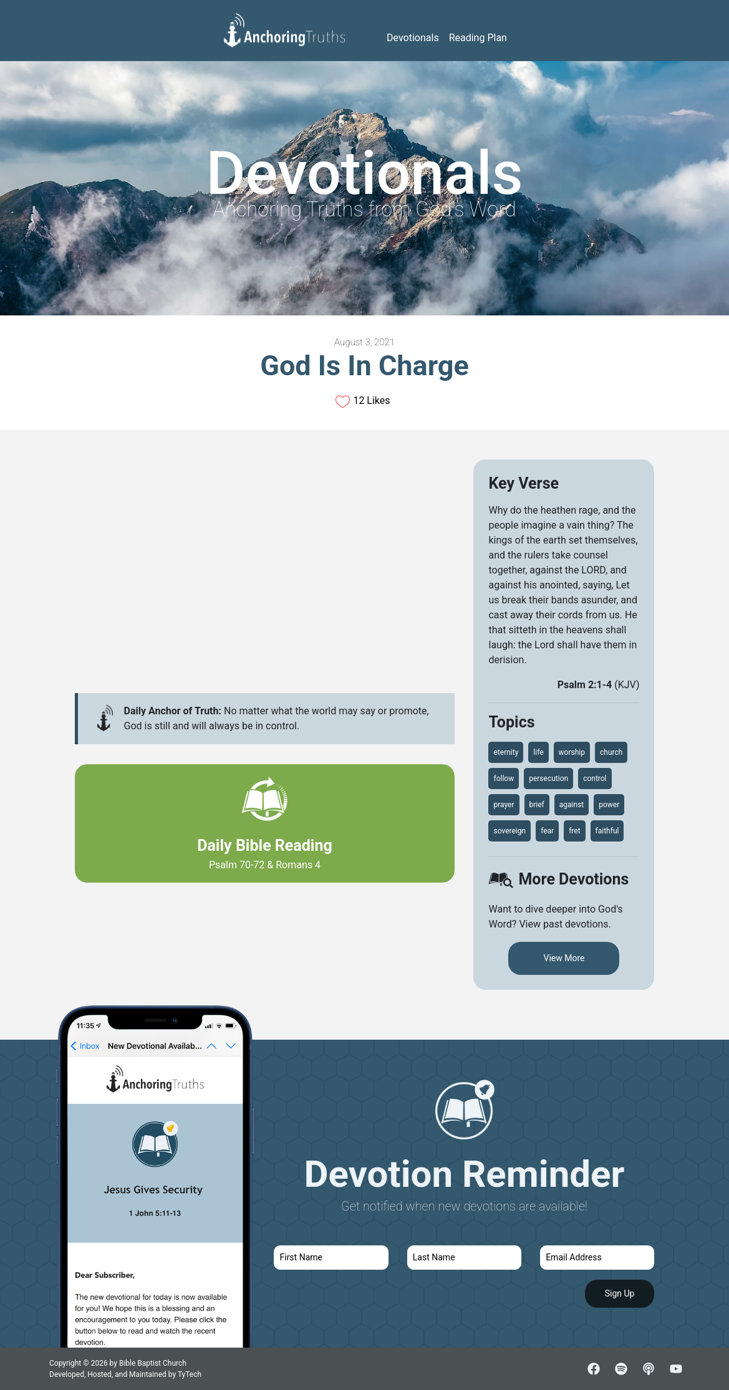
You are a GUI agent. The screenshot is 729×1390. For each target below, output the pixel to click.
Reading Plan (478, 38)
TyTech (189, 1374)
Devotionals (413, 38)
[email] (597, 1257)
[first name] (331, 1257)
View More (563, 958)
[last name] (464, 1257)
